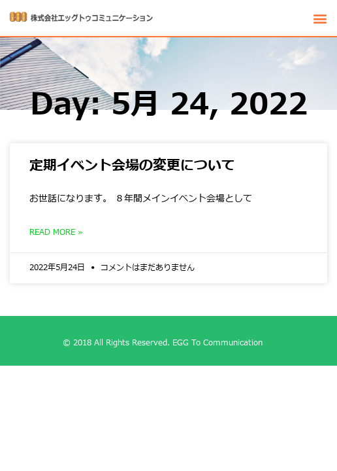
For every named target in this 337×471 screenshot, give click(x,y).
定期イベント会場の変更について (132, 166)
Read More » (56, 232)
